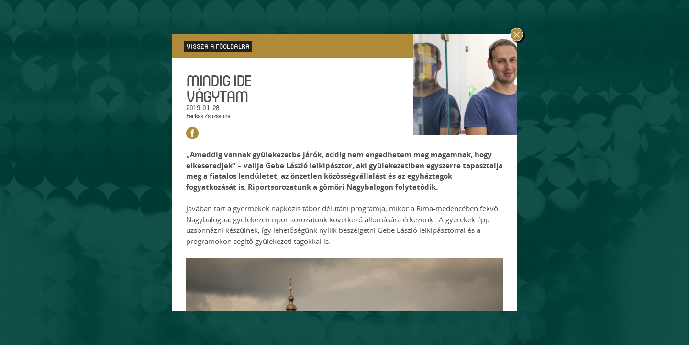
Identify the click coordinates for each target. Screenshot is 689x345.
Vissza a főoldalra (218, 46)
